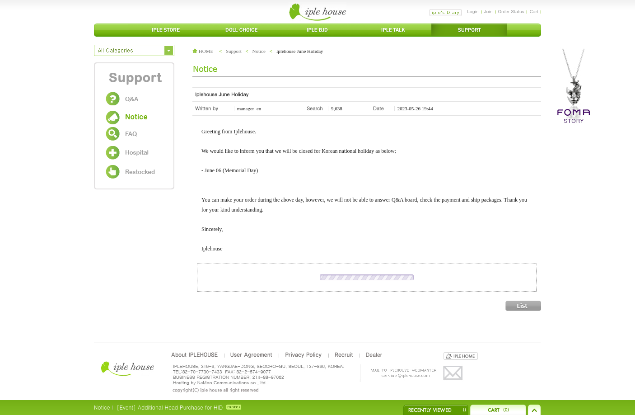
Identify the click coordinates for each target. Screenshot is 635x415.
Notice (259, 51)
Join (488, 11)
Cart (534, 11)
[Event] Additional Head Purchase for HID (170, 407)
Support (234, 51)
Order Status (511, 11)
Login (472, 11)
